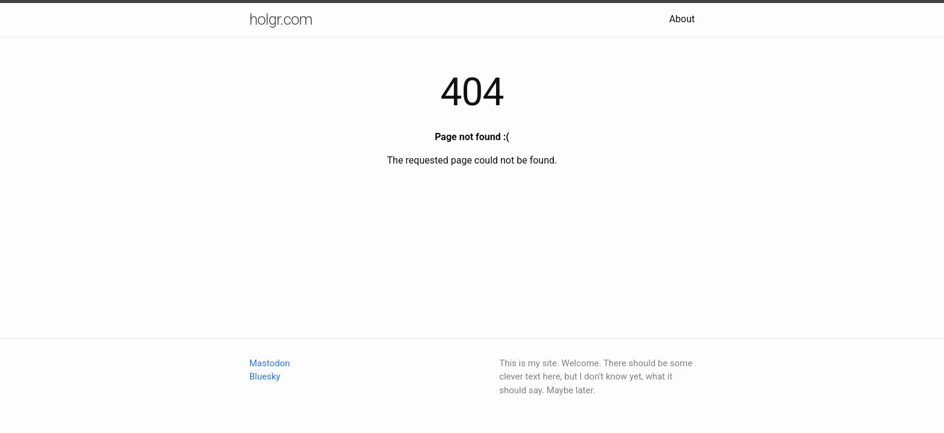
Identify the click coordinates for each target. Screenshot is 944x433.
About (682, 19)
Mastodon (269, 363)
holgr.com (280, 19)
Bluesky (265, 376)
